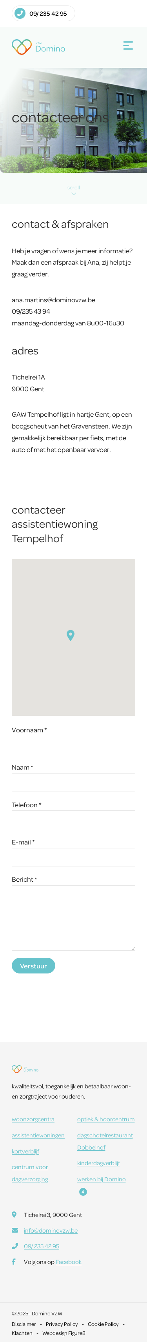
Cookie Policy (103, 1323)
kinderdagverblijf (98, 1163)
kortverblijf (25, 1151)
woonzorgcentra (33, 1119)
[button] (70, 635)
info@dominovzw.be (51, 1230)
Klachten (22, 1332)
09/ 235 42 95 (41, 13)
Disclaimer (24, 1323)
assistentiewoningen (38, 1135)
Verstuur (33, 965)
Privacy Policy (62, 1323)
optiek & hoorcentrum (106, 1119)
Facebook (69, 1262)
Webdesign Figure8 (63, 1332)
